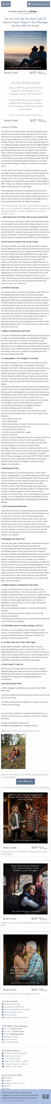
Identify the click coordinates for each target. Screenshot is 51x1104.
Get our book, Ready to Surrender (16, 1009)
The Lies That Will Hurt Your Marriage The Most (20, 994)
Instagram (7, 1081)
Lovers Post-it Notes (11, 1059)
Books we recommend (11, 1056)
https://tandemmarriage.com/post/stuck (23, 731)
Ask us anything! (9, 1015)
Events (5, 1034)
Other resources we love (12, 1012)
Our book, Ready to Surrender (14, 1064)
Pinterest (6, 1086)
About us (6, 1029)
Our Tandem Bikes (10, 1042)
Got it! (45, 1096)
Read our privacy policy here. (13, 1101)
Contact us (7, 1031)
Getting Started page (11, 1004)
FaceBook (7, 1078)
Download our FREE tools (13, 1007)
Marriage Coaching (10, 1037)
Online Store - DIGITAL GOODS (15, 1061)
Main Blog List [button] (25, 781)
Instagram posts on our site (13, 1083)
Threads (6, 1089)
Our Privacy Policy (10, 1039)
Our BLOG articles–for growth (14, 1053)
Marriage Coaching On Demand (15, 1017)
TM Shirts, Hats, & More (12, 1067)
